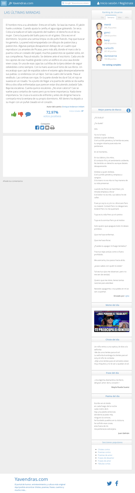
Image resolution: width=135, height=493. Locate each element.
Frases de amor (104, 461)
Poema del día (112, 396)
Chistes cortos (104, 449)
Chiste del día (112, 339)
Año (127, 17)
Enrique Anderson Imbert (73, 106)
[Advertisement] (45, 156)
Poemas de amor (105, 455)
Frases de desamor (106, 458)
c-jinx (127, 296)
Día (102, 17)
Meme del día (112, 305)
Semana (110, 17)
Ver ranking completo (111, 64)
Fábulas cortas (104, 463)
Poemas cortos (104, 452)
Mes (120, 17)
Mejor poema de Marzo (109, 109)
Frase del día (112, 372)
